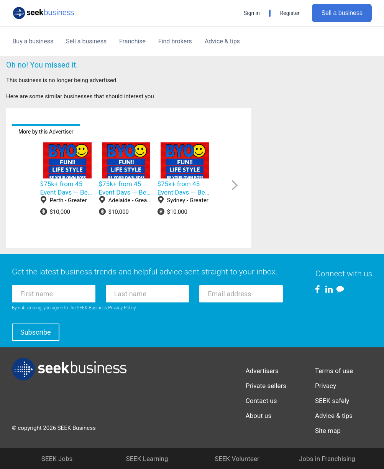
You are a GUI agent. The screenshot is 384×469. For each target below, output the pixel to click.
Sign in (252, 13)
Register (290, 13)
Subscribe (35, 332)
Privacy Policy (122, 307)
